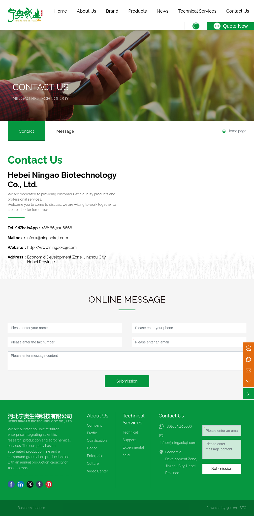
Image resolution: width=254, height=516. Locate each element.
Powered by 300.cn (221, 508)
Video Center (97, 471)
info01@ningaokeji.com (47, 237)
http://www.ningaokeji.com (52, 247)
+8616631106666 (57, 228)
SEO (243, 508)
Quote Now (235, 26)
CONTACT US (41, 87)
